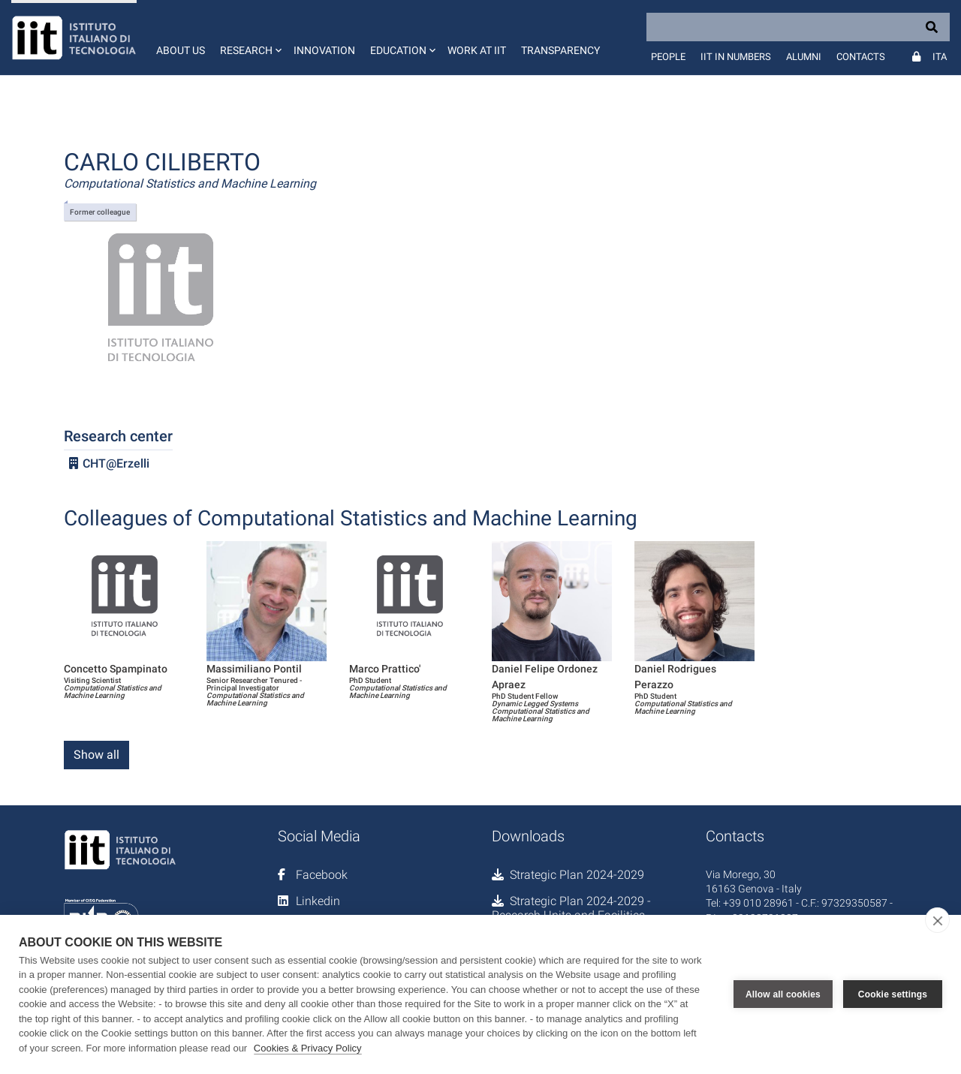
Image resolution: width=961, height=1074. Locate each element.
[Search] (798, 27)
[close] (937, 920)
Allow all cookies (783, 994)
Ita (939, 56)
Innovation (324, 50)
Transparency (560, 50)
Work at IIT (476, 50)
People (668, 56)
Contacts (860, 56)
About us (180, 50)
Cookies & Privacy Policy (308, 1048)
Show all (96, 755)
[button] (249, 37)
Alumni (803, 56)
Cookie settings (892, 994)
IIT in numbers (735, 56)
